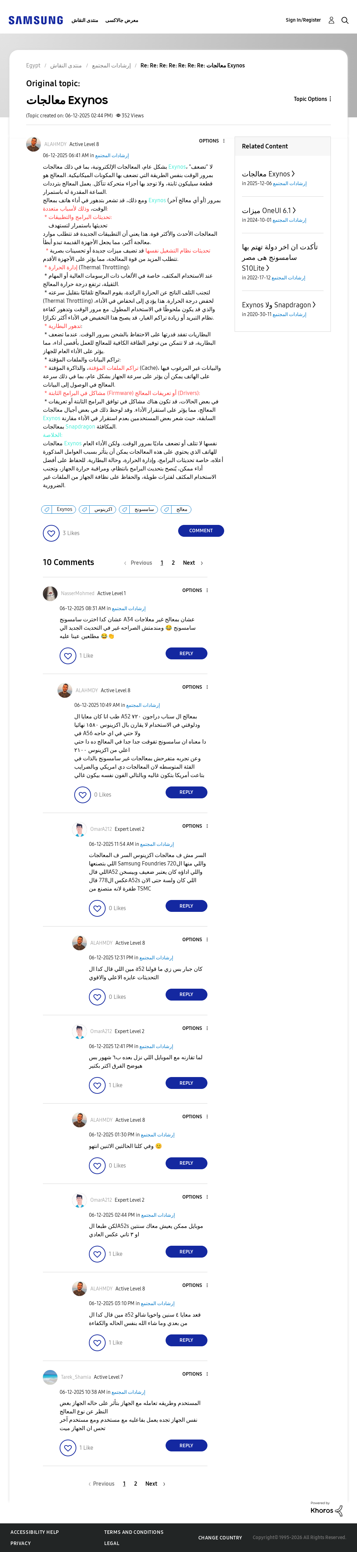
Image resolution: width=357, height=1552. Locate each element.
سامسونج (144, 509)
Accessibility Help (34, 1532)
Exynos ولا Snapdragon (276, 305)
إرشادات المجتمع (112, 156)
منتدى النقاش (84, 20)
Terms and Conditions (134, 1532)
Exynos (64, 509)
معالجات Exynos (266, 174)
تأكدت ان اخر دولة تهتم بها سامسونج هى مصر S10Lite (280, 257)
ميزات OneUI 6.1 (266, 210)
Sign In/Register (303, 20)
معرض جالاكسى (121, 20)
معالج (182, 509)
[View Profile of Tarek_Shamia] (76, 1377)
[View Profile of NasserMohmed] (77, 593)
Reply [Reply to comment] (186, 654)
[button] (212, 141)
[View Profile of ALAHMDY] (55, 144)
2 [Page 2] (173, 562)
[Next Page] (192, 563)
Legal (111, 1543)
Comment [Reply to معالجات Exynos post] (201, 531)
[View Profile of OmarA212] (101, 829)
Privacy (20, 1543)
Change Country (220, 1538)
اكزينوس (103, 509)
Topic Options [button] (310, 99)
